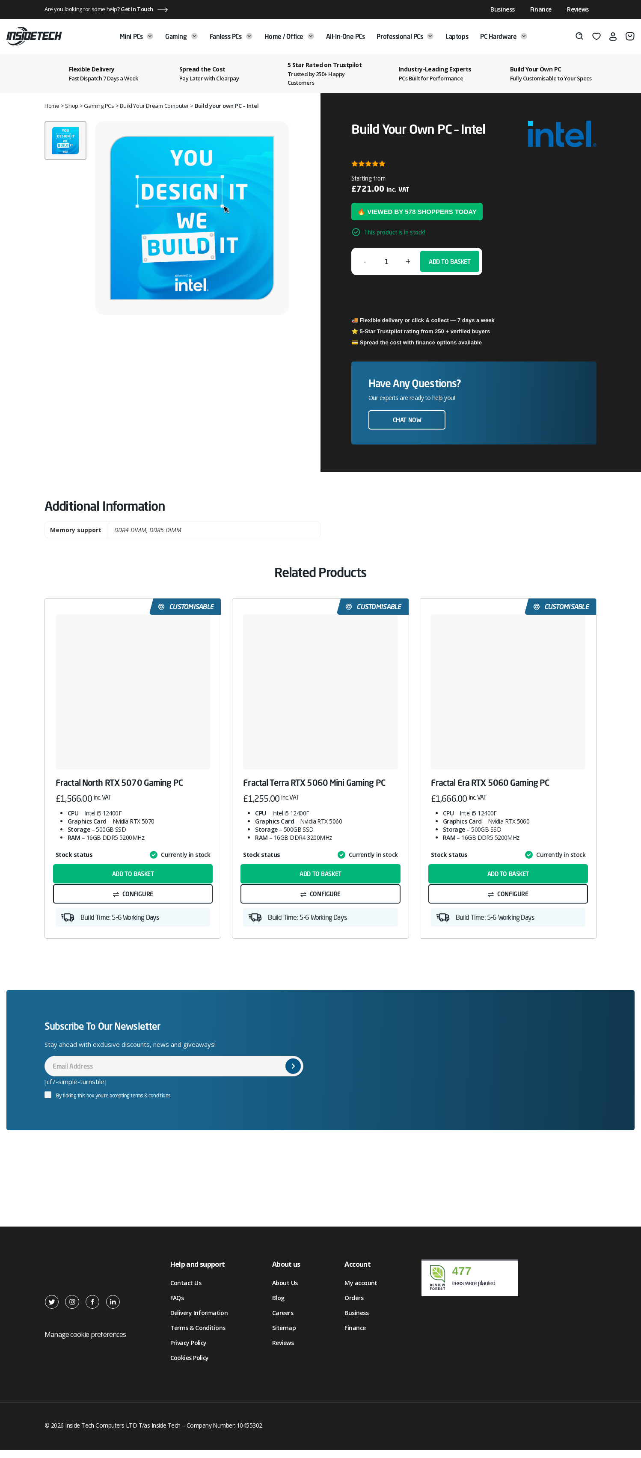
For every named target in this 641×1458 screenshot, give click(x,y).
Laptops (456, 36)
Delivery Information (199, 1321)
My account (360, 1291)
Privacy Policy (188, 1351)
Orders (353, 1306)
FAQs (177, 1306)
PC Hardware (503, 36)
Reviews (578, 9)
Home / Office (289, 36)
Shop (71, 106)
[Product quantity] (386, 261)
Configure (137, 899)
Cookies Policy (189, 1366)
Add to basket (450, 262)
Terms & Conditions (198, 1336)
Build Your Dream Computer (154, 106)
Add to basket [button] (133, 876)
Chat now (407, 420)
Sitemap (284, 1336)
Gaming (181, 36)
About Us (285, 1291)
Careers (282, 1321)
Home (52, 106)
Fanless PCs (231, 36)
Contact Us (185, 1291)
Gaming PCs (99, 106)
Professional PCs (405, 36)
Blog (278, 1306)
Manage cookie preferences (85, 1342)
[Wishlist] (596, 36)
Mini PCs (136, 36)
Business (502, 9)
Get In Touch (137, 9)
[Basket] (630, 36)
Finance (541, 9)
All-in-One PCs (345, 36)
